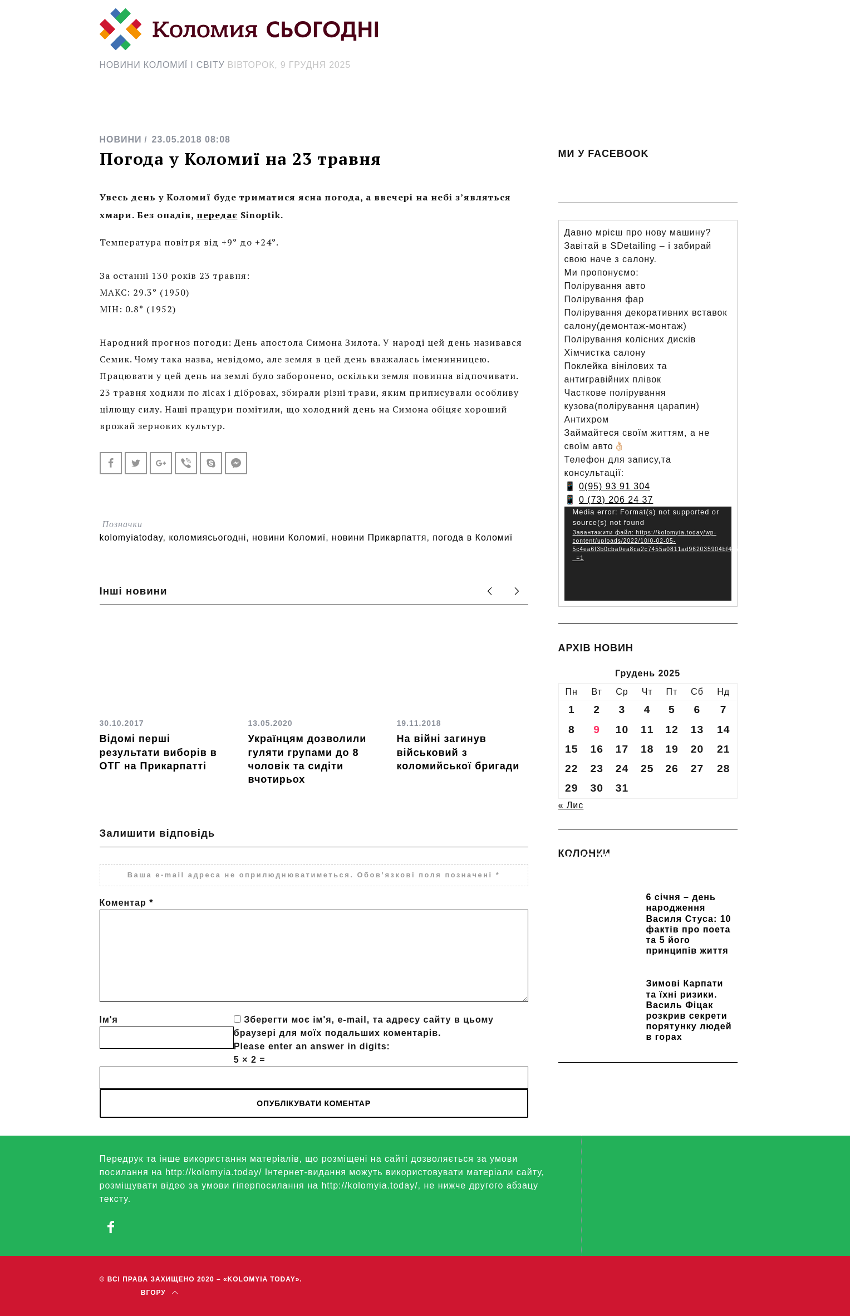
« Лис (571, 805)
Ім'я (109, 1019)
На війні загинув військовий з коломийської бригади (458, 752)
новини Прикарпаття (379, 537)
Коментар (127, 902)
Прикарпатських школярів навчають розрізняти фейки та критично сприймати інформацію (640, 871)
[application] (647, 554)
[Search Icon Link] (524, 109)
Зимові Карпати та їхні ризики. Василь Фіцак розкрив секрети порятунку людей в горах (689, 1010)
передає (217, 215)
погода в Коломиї (473, 537)
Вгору (159, 1292)
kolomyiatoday (131, 537)
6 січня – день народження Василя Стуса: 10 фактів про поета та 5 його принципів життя (688, 923)
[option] (166, 697)
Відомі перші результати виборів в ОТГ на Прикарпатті (158, 752)
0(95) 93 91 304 (614, 486)
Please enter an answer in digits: (312, 1046)
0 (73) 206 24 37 (616, 499)
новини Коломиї (289, 537)
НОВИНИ (121, 139)
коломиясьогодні (207, 537)
